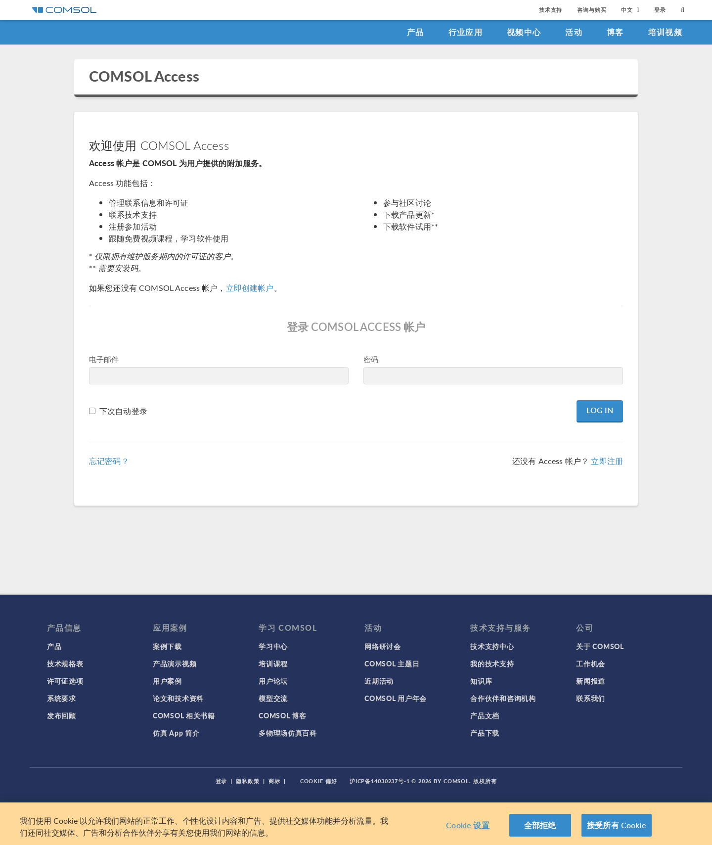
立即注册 (607, 461)
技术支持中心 (492, 646)
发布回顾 (61, 715)
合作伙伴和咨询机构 (502, 698)
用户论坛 (273, 681)
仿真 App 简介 (176, 733)
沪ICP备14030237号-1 (380, 781)
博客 (615, 32)
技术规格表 (65, 663)
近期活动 (379, 681)
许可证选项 (65, 681)
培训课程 (273, 663)
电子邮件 (104, 359)
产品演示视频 (174, 663)
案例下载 (167, 646)
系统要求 (61, 698)
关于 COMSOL (599, 646)
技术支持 (550, 9)
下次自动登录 (123, 411)
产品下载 (484, 733)
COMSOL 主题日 (391, 663)
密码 (370, 359)
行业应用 (465, 32)
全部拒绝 (540, 825)
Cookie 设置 (467, 825)
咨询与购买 (591, 9)
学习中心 (273, 646)
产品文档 (484, 715)
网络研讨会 (382, 646)
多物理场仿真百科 (288, 733)
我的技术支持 (492, 663)
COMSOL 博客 (282, 715)
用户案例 (167, 681)
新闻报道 (590, 681)
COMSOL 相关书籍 (184, 715)
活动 (573, 32)
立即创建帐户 (250, 287)
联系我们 (590, 698)
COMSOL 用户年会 (395, 698)
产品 (415, 32)
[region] (356, 823)
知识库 (481, 681)
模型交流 (273, 698)
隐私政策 (248, 781)
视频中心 (524, 32)
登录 (660, 9)
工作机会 (590, 663)
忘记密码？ (109, 461)
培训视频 (665, 32)
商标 (274, 781)
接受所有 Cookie (616, 825)
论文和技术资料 (178, 698)
